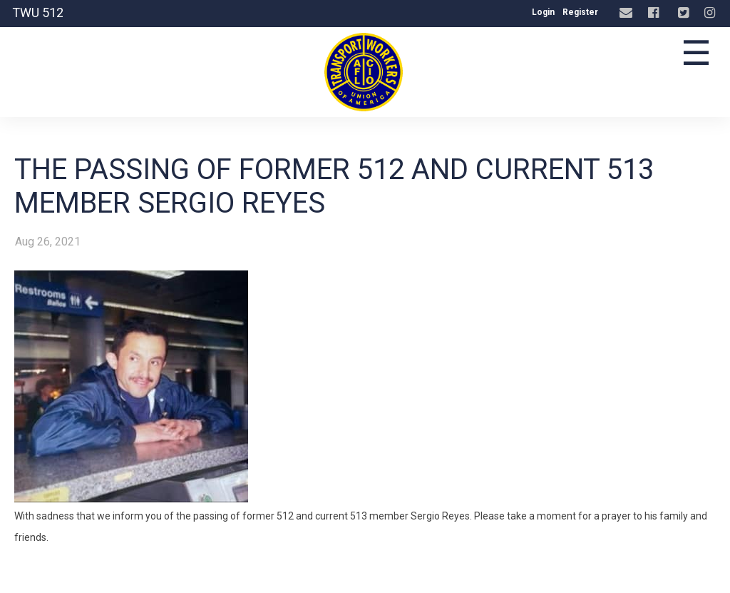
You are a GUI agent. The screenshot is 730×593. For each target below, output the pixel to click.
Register (580, 12)
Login (543, 12)
